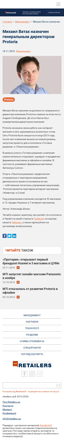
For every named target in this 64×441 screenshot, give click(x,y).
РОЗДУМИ (32, 334)
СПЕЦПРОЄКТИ (32, 347)
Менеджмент (22, 21)
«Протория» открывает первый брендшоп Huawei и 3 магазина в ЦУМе (31, 261)
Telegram (16, 222)
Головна (7, 21)
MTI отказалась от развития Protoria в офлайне (30, 290)
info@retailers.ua (12, 418)
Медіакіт (7, 409)
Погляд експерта (32, 354)
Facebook (39, 218)
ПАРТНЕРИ (32, 321)
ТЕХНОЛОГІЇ (32, 328)
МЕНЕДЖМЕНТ (32, 315)
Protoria (8, 99)
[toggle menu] (58, 4)
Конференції (9, 413)
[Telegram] (40, 374)
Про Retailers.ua (11, 402)
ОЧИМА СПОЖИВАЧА (32, 341)
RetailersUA (46, 425)
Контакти (8, 405)
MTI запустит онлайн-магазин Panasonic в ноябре (32, 276)
